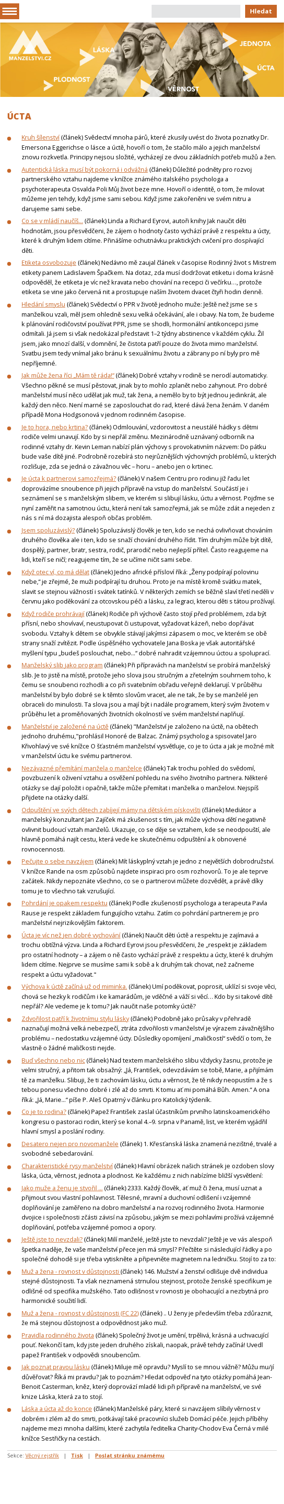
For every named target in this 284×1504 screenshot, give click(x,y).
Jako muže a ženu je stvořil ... (62, 1188)
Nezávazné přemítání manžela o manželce (82, 768)
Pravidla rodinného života (58, 1335)
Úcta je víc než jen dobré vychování (71, 935)
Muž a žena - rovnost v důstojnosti (71, 1271)
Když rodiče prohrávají (53, 613)
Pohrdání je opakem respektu (64, 903)
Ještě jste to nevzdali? (52, 1239)
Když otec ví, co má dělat (55, 572)
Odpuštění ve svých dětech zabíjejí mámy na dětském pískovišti (111, 809)
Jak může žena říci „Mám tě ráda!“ (68, 375)
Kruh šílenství (40, 137)
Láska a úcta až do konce (57, 1408)
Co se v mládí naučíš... (52, 220)
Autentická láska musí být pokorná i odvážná (85, 169)
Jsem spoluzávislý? (48, 530)
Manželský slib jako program (62, 665)
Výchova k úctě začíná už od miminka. (74, 986)
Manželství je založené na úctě (65, 726)
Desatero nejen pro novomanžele (70, 1143)
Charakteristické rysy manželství (67, 1165)
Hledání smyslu (43, 304)
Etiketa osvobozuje (49, 262)
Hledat (261, 11)
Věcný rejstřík (42, 1455)
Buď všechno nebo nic (53, 1060)
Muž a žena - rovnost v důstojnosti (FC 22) (80, 1313)
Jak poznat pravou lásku (56, 1366)
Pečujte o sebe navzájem (58, 861)
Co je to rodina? (44, 1111)
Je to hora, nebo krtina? (55, 427)
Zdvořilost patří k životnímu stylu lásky (75, 1018)
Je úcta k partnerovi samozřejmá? (69, 478)
